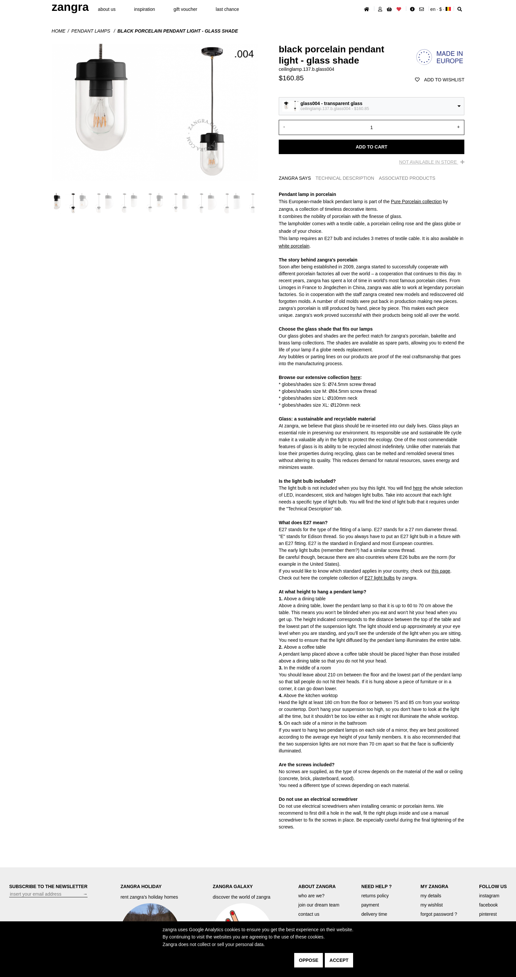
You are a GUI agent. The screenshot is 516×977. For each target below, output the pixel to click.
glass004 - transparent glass (331, 103)
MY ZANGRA (435, 886)
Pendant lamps (91, 31)
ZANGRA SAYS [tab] (295, 178)
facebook (488, 905)
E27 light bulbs (380, 578)
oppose (308, 960)
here (355, 377)
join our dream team (319, 905)
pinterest (488, 914)
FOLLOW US (493, 886)
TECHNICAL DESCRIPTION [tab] (345, 178)
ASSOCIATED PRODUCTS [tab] (407, 178)
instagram (489, 895)
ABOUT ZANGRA (317, 886)
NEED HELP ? (376, 886)
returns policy (375, 895)
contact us (309, 914)
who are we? (311, 895)
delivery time (374, 914)
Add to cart (371, 146)
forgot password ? (439, 914)
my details (431, 895)
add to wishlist (439, 79)
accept (338, 960)
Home (58, 31)
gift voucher (185, 9)
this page (440, 571)
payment (370, 905)
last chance (227, 9)
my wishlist (432, 905)
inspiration (144, 9)
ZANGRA (70, 6)
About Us (107, 9)
